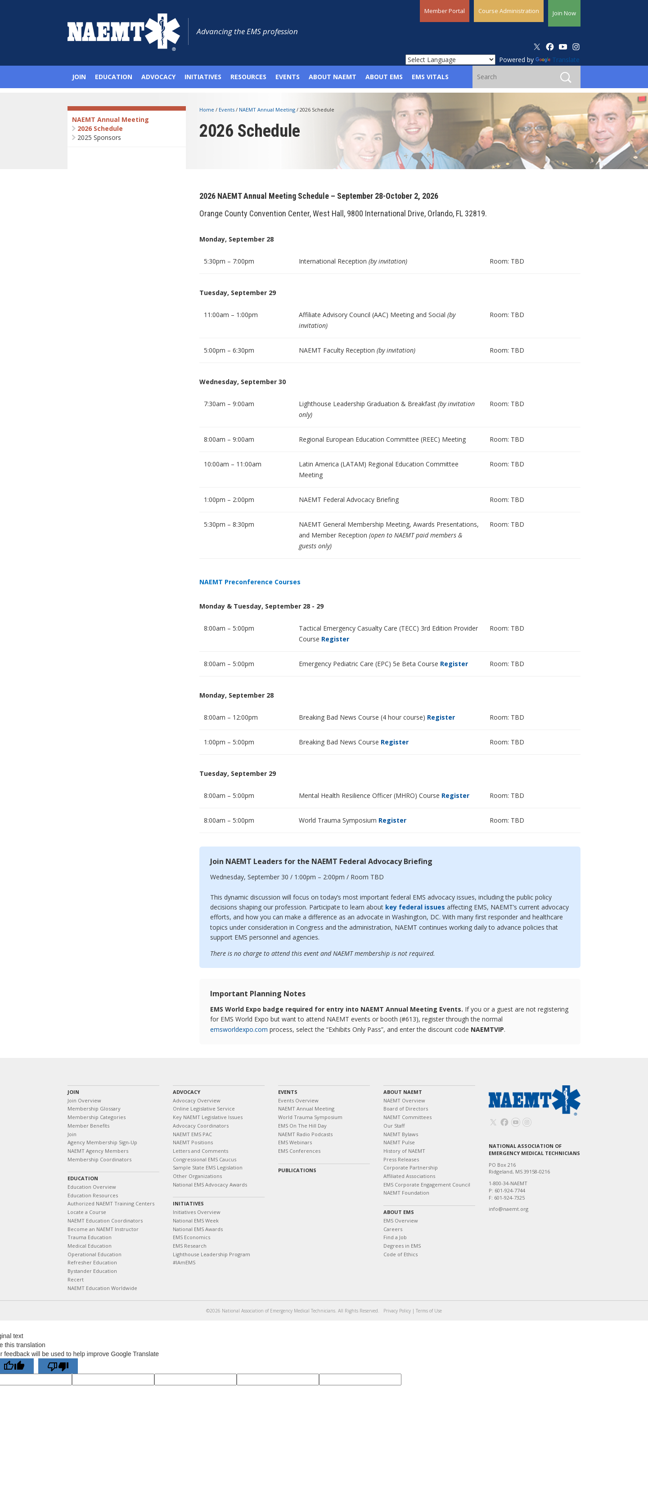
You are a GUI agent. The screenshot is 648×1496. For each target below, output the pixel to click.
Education (83, 1178)
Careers (392, 1229)
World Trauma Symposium (310, 1117)
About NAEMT (402, 1091)
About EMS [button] (384, 76)
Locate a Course (87, 1212)
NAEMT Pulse (399, 1142)
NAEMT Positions (193, 1142)
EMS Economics (191, 1237)
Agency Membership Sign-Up (102, 1142)
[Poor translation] (58, 1366)
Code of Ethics (400, 1254)
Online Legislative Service (204, 1108)
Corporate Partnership (410, 1167)
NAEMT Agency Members (98, 1150)
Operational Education (95, 1254)
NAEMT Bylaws (400, 1134)
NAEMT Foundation (406, 1192)
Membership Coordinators (99, 1159)
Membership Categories (97, 1117)
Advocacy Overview (196, 1100)
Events (227, 109)
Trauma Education (90, 1237)
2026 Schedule (100, 128)
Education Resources (93, 1195)
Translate (558, 59)
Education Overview (92, 1186)
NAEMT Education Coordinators (105, 1220)
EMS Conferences (299, 1150)
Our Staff (394, 1125)
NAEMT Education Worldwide (102, 1288)
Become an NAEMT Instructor (103, 1229)
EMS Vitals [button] (430, 76)
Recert (76, 1279)
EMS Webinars (295, 1142)
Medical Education (90, 1245)
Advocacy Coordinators (201, 1125)
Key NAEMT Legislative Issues (208, 1117)
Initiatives (188, 1203)
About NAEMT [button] (332, 76)
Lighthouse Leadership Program (211, 1254)
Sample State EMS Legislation (208, 1167)
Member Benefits (88, 1125)
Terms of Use (429, 1311)
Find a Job (395, 1237)
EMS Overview (400, 1220)
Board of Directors (405, 1108)
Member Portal (444, 11)
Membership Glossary (94, 1108)
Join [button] (79, 76)
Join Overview (84, 1100)
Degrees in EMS (402, 1245)
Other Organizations (197, 1176)
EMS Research (190, 1245)
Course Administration (508, 11)
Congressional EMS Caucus (204, 1159)
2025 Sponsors (99, 137)
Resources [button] (248, 76)
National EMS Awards (198, 1229)
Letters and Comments (200, 1150)
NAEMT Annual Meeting (110, 119)
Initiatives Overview (196, 1212)
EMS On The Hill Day (302, 1125)
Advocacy (186, 1091)
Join (73, 1091)
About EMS (398, 1212)
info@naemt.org (508, 1208)
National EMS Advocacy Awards (210, 1184)
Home (207, 109)
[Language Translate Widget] (450, 59)
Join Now (564, 13)
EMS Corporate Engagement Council (426, 1184)
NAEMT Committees (407, 1117)
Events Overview (298, 1100)
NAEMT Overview (404, 1100)
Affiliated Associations (409, 1176)
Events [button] (287, 76)
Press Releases (401, 1159)
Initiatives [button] (202, 76)
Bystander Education (92, 1271)
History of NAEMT (404, 1150)
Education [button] (113, 76)
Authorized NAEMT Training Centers (111, 1203)
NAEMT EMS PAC (192, 1134)
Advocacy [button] (158, 76)
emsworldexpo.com (239, 1029)
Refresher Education (92, 1262)
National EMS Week (196, 1220)
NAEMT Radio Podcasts (305, 1134)
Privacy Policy (397, 1311)
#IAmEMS (184, 1262)
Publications (297, 1170)
